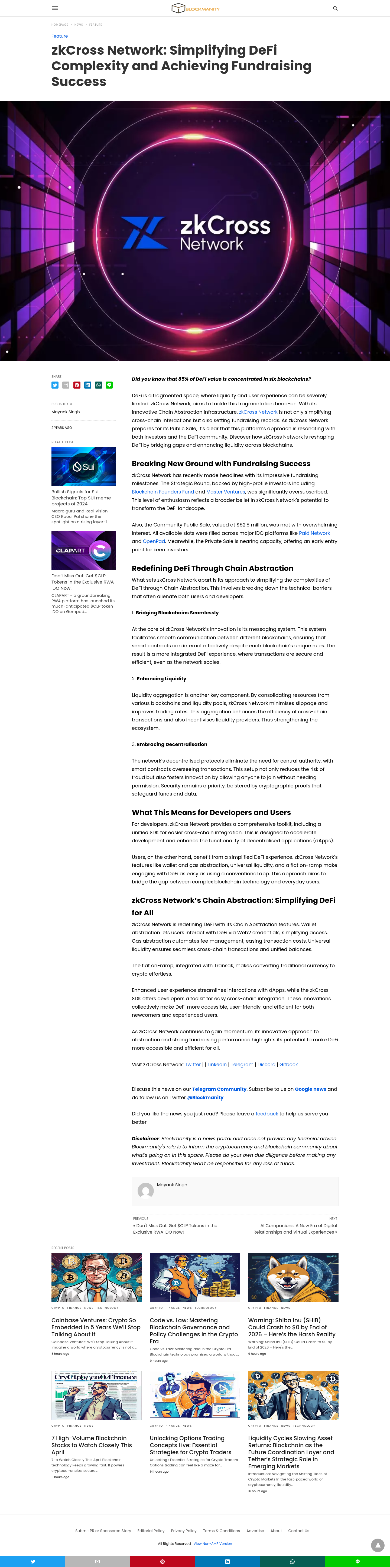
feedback (267, 1113)
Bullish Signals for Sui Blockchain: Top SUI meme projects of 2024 (79, 497)
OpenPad (154, 541)
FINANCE (74, 1308)
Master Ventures (227, 491)
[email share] (65, 385)
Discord (267, 1064)
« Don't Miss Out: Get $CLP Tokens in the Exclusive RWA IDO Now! (175, 1228)
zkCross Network (259, 412)
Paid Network (315, 532)
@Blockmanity (217, 1097)
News (78, 25)
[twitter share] (54, 385)
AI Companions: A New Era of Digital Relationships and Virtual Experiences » (295, 1228)
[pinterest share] (76, 385)
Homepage (59, 25)
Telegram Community (220, 1088)
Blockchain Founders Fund (164, 491)
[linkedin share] (87, 385)
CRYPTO (58, 1308)
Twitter (193, 1064)
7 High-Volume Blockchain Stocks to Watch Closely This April (90, 1443)
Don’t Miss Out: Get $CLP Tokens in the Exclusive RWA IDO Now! (81, 579)
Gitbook (290, 1064)
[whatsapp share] (98, 385)
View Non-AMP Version (213, 1540)
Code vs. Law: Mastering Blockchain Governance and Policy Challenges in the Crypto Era (192, 1330)
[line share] (109, 385)
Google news (312, 1088)
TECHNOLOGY (107, 1308)
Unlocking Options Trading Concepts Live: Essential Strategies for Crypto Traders (189, 1443)
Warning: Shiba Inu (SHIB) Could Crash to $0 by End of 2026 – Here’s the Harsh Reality (292, 1326)
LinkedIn (217, 1064)
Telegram (242, 1064)
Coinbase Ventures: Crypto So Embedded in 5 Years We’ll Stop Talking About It (94, 1326)
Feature (95, 25)
